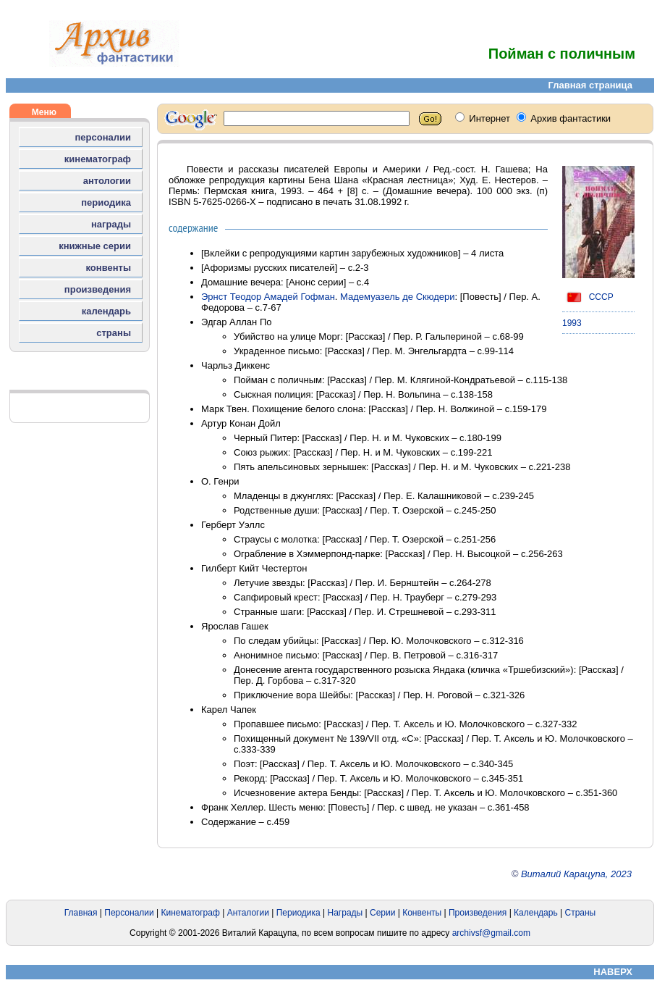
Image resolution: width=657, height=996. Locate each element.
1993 (572, 323)
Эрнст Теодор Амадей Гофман (268, 296)
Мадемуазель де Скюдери (397, 296)
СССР (588, 297)
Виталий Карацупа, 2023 (576, 874)
